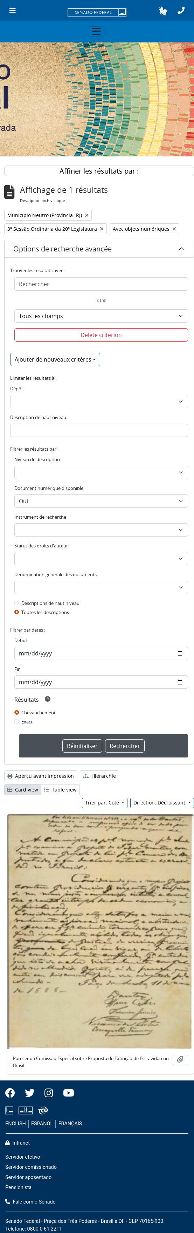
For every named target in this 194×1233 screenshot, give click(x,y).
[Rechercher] (101, 284)
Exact (27, 722)
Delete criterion (101, 335)
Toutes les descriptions (45, 612)
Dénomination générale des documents (55, 574)
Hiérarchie (99, 776)
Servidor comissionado (31, 1167)
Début (20, 640)
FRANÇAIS (70, 1124)
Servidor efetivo (22, 1157)
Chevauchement (38, 712)
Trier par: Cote (102, 802)
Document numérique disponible (48, 488)
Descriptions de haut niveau (50, 603)
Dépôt (16, 388)
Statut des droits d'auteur (41, 546)
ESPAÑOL (42, 1124)
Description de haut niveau (38, 417)
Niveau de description (37, 459)
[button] (163, 10)
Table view (60, 789)
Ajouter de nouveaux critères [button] (53, 359)
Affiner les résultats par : (99, 171)
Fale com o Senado (30, 1202)
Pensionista (18, 1188)
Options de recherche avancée (62, 249)
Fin (17, 669)
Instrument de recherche (40, 517)
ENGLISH (15, 1124)
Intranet (17, 1143)
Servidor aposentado (28, 1177)
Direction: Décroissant (160, 802)
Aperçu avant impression (40, 776)
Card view (22, 789)
